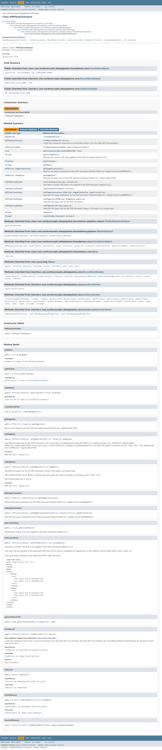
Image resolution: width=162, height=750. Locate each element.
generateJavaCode (51, 151)
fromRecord (48, 140)
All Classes (50, 7)
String (8, 155)
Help (49, 3)
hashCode (37, 266)
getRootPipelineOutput (60, 236)
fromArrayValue (12, 276)
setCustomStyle (50, 182)
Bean (95, 252)
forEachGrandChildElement (17, 299)
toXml (140, 301)
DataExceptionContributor (14, 40)
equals (8, 266)
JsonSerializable (37, 40)
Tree (27, 3)
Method (32, 10)
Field (18, 10)
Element (62, 147)
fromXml (34, 299)
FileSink (9, 161)
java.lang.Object (9, 21)
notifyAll (56, 266)
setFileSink (49, 189)
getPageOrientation (52, 169)
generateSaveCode (13, 225)
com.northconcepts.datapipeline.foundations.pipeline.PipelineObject (42, 28)
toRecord (47, 212)
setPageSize (49, 199)
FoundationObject (99, 68)
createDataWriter (51, 137)
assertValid (34, 246)
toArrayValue (127, 276)
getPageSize (49, 175)
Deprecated (35, 3)
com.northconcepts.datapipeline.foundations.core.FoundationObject (38, 25)
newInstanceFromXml (92, 301)
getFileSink (49, 161)
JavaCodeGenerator (113, 40)
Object (51, 262)
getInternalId (103, 246)
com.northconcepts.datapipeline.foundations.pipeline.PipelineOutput (46, 30)
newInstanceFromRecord (85, 276)
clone (58, 246)
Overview (4, 3)
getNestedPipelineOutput (16, 236)
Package (13, 3)
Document (61, 216)
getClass (27, 266)
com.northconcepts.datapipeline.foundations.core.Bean (29, 23)
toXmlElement (49, 216)
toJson (138, 276)
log (32, 73)
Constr (25, 10)
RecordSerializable (56, 40)
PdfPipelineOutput (13, 116)
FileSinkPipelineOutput (22, 50)
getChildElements (73, 301)
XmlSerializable (75, 40)
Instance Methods (28, 129)
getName (46, 165)
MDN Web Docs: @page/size (17, 455)
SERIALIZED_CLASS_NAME (15, 83)
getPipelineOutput (39, 236)
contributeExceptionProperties (44, 314)
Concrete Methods (49, 129)
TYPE (30, 83)
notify (46, 266)
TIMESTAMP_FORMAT (44, 73)
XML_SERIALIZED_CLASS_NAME (17, 93)
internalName (23, 73)
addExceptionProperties (16, 246)
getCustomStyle (50, 155)
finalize (17, 266)
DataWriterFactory (93, 40)
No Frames (36, 7)
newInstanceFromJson (14, 289)
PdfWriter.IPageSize (14, 175)
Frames (28, 7)
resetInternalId (136, 246)
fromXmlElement (50, 147)
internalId (10, 73)
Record (58, 140)
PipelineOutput (105, 231)
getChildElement (55, 301)
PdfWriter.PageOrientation (18, 169)
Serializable (130, 40)
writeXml (30, 304)
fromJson (58, 276)
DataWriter (10, 137)
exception (67, 246)
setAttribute (130, 301)
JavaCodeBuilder (68, 151)
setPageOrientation (52, 192)
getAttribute (56, 299)
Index (44, 3)
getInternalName (119, 246)
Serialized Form (10, 57)
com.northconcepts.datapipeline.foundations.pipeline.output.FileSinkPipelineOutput (56, 32)
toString (9, 256)
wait (65, 266)
